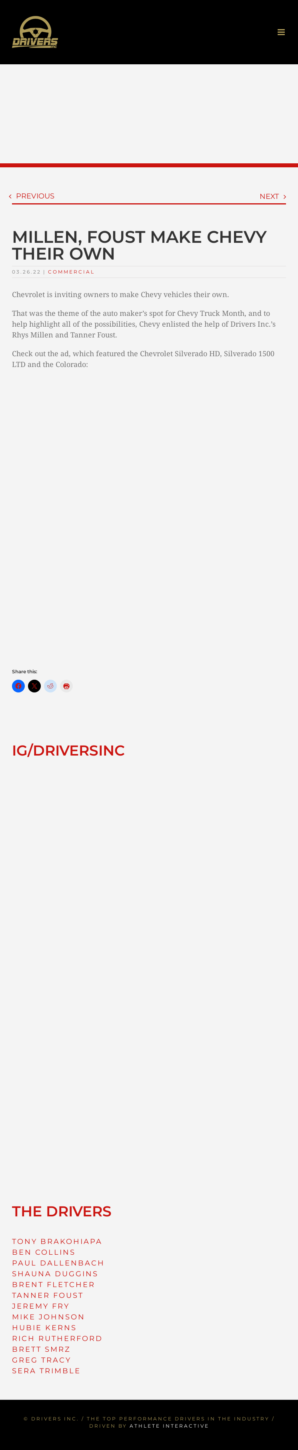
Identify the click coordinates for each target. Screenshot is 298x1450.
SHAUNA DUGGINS (55, 1273)
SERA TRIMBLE (46, 1371)
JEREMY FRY (41, 1306)
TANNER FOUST (48, 1295)
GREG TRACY (41, 1360)
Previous (35, 196)
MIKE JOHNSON (48, 1317)
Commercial (71, 272)
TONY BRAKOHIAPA (57, 1241)
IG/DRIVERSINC (68, 750)
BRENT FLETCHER (53, 1284)
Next (269, 196)
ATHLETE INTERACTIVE (169, 1426)
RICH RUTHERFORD (57, 1338)
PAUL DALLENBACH (58, 1263)
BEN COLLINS (44, 1252)
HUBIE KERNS (44, 1327)
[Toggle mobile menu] (282, 32)
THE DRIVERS (62, 1211)
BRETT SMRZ (41, 1349)
